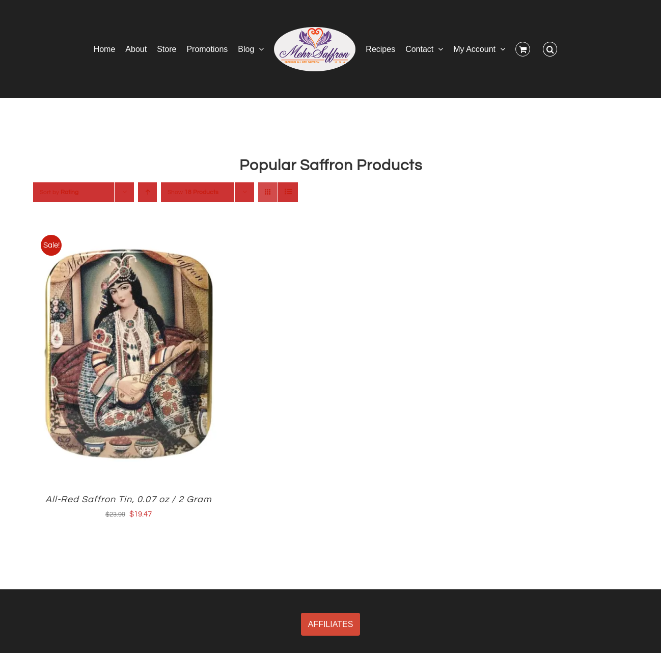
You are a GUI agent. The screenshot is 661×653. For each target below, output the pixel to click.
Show (193, 192)
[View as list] (288, 192)
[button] (550, 49)
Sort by (59, 192)
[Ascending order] (147, 192)
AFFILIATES (330, 624)
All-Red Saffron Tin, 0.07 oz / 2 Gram (128, 499)
